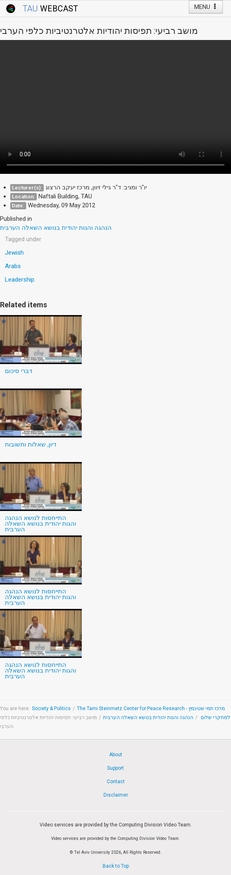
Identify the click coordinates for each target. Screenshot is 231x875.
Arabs (13, 266)
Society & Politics (51, 708)
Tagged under (23, 239)
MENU (206, 7)
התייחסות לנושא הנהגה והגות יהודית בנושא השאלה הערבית (40, 523)
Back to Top (116, 866)
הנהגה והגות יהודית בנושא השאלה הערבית (148, 717)
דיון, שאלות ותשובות (30, 444)
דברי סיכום (18, 371)
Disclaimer (115, 795)
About (115, 754)
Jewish (14, 252)
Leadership (19, 279)
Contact (116, 781)
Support (115, 768)
